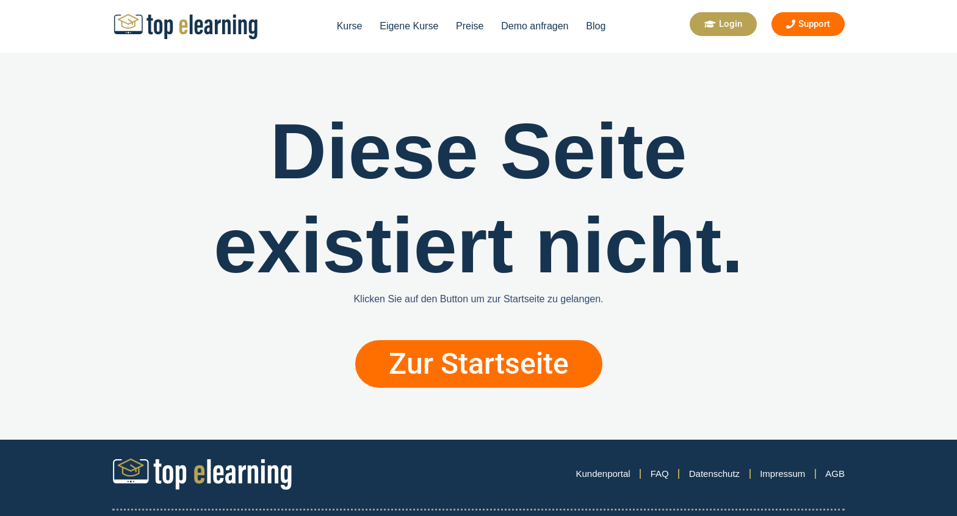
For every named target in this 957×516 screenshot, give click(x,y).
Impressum (782, 473)
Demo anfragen (534, 26)
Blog (595, 26)
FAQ (660, 473)
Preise (469, 26)
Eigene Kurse (409, 26)
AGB (835, 473)
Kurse (350, 26)
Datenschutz (714, 473)
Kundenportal (603, 473)
